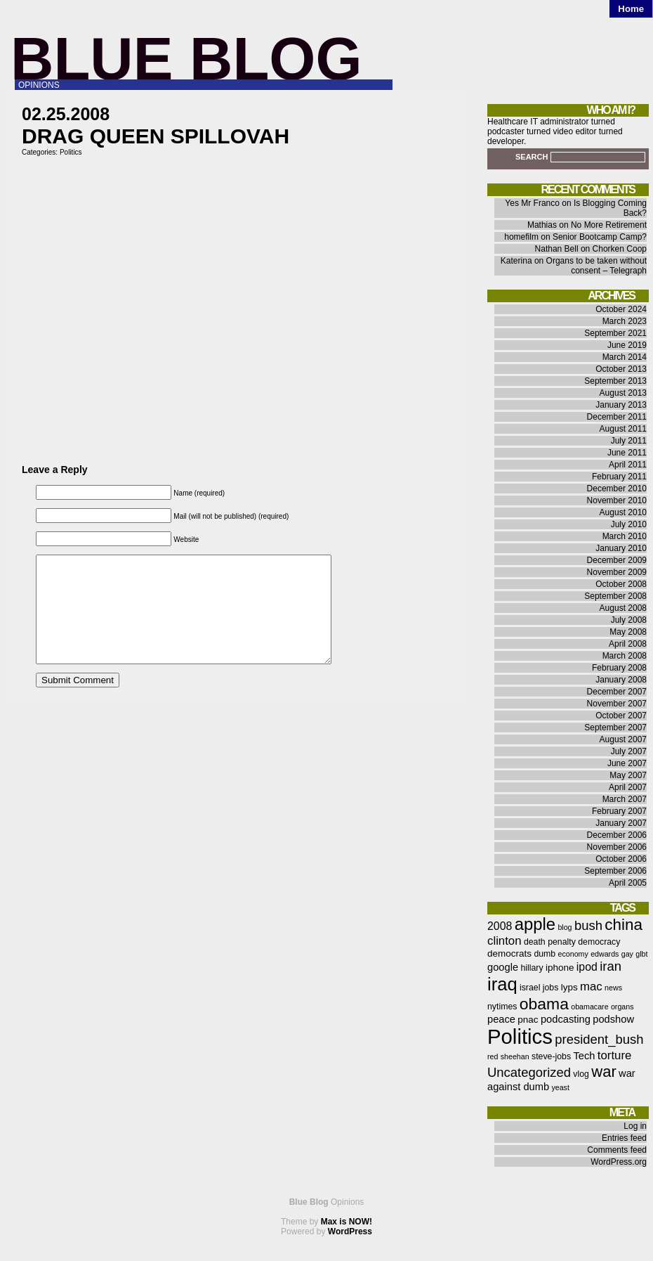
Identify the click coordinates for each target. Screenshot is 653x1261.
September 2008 (615, 596)
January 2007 (621, 823)
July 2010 (629, 524)
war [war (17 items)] (603, 1071)
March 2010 (624, 536)
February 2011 (619, 476)
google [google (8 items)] (502, 967)
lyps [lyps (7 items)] (569, 987)
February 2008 (619, 668)
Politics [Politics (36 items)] (520, 1036)
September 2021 (615, 333)
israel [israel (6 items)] (530, 987)
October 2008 (621, 584)
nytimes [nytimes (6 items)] (502, 1006)
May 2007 (628, 775)
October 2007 (621, 715)
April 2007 (628, 787)
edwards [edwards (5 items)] (605, 954)
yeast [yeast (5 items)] (560, 1087)
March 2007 (624, 799)
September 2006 (615, 871)
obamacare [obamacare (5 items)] (589, 1006)
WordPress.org (619, 1162)
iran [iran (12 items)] (610, 966)
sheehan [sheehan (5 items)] (515, 1056)
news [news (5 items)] (613, 987)
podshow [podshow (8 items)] (613, 1019)
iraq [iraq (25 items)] (502, 984)
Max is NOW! (346, 1222)
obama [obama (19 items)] (544, 1004)
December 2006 (617, 835)
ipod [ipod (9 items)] (587, 967)
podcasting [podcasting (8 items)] (566, 1019)
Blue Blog (186, 58)
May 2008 (628, 632)
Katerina (516, 261)
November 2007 (617, 704)
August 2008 (623, 608)
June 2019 (627, 345)
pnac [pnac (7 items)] (527, 1019)
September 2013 (615, 381)
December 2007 (617, 692)
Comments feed (617, 1150)
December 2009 (617, 560)
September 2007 (615, 727)
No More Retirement (609, 225)
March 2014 (624, 357)
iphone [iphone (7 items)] (560, 967)
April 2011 (628, 465)
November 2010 (617, 500)
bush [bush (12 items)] (588, 925)
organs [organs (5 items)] (622, 1006)
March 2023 (624, 321)
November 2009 (617, 572)
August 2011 (623, 429)
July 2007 (629, 751)
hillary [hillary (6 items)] (531, 968)
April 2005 (628, 883)
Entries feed (624, 1138)
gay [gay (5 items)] (627, 954)
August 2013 (623, 393)
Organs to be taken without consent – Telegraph (596, 266)
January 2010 (621, 548)
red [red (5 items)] (492, 1056)
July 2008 (629, 620)
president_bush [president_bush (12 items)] (599, 1039)
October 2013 (621, 369)
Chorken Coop (620, 249)
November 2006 (617, 847)
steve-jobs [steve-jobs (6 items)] (551, 1056)
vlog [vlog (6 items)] (581, 1074)
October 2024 (621, 309)
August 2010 (623, 512)
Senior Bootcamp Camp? (600, 237)
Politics (71, 152)
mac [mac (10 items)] (591, 986)
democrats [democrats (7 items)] (509, 953)
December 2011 (617, 417)
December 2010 (617, 488)
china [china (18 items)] (623, 924)
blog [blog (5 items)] (565, 927)
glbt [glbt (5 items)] (641, 954)
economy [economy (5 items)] (573, 954)
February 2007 (619, 811)
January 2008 (621, 680)
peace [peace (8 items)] (501, 1019)
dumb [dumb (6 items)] (544, 954)
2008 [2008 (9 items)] (499, 926)
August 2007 (623, 739)
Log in (635, 1126)
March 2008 (624, 656)
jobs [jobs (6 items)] (551, 987)
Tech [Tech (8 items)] (584, 1055)
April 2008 (628, 644)
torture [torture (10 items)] (615, 1055)
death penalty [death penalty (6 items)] (550, 942)
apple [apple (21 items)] (535, 923)
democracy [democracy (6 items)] (599, 942)
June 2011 (627, 453)
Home (631, 9)
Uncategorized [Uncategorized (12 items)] (529, 1072)
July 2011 (629, 441)
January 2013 (621, 405)
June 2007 (627, 763)
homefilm (521, 237)
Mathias (542, 225)
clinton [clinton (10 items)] (504, 941)
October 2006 (621, 859)
